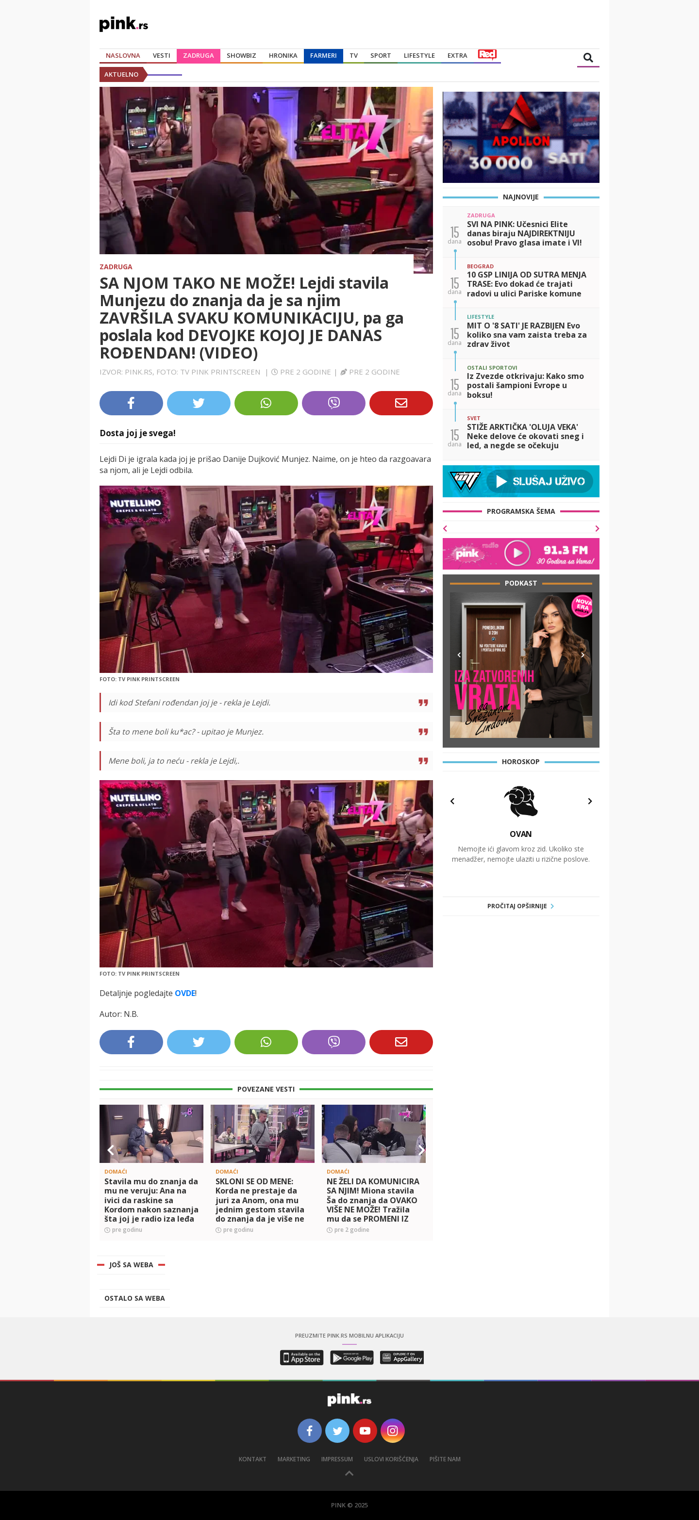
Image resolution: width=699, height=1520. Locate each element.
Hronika (283, 55)
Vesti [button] (161, 55)
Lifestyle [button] (419, 55)
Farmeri (323, 55)
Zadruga (198, 55)
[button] (111, 1150)
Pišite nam (445, 1459)
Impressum (337, 1459)
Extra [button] (457, 55)
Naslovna (123, 55)
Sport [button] (380, 55)
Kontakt (252, 1459)
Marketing (294, 1459)
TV (354, 55)
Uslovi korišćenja (391, 1459)
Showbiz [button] (241, 55)
